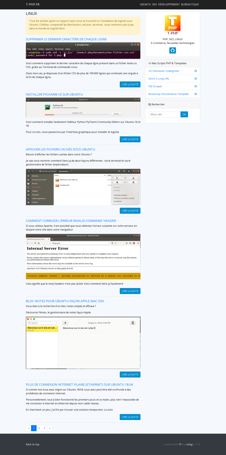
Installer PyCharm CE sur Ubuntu (54, 94)
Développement (169, 4)
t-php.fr (32, 4)
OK (184, 114)
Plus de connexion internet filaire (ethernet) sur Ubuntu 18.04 (79, 384)
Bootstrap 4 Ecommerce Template (168, 94)
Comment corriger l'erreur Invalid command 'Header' (71, 221)
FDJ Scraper (155, 86)
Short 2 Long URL (158, 78)
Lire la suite (130, 84)
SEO (154, 4)
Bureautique (190, 4)
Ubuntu (145, 4)
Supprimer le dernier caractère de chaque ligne (66, 39)
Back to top (32, 444)
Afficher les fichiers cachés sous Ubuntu (60, 149)
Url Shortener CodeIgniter (163, 71)
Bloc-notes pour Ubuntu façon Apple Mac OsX (65, 301)
